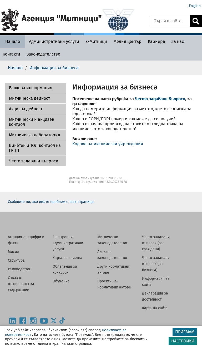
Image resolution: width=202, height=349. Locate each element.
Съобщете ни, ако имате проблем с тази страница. (51, 202)
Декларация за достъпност (155, 296)
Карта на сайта (155, 308)
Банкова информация (30, 87)
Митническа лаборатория (34, 134)
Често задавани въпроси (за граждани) (156, 243)
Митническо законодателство (112, 240)
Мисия (13, 252)
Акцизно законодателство (112, 255)
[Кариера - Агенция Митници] (156, 41)
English (195, 6)
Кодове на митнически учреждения (107, 143)
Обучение (61, 281)
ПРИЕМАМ (184, 331)
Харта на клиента (67, 258)
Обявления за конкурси (65, 269)
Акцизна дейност (25, 108)
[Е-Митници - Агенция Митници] (96, 41)
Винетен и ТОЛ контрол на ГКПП (35, 148)
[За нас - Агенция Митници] (177, 41)
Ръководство (19, 269)
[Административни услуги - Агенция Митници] (54, 41)
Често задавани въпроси (33, 160)
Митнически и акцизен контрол (31, 122)
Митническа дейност (29, 98)
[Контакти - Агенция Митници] (11, 54)
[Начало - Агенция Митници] (12, 41)
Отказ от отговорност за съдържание (21, 284)
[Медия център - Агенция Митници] (127, 41)
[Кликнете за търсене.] (196, 21)
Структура (16, 260)
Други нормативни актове (113, 269)
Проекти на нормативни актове (114, 284)
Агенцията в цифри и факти (26, 240)
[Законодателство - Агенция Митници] (43, 54)
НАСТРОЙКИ (182, 340)
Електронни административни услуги (68, 243)
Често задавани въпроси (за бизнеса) (156, 264)
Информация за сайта (156, 281)
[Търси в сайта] (170, 21)
